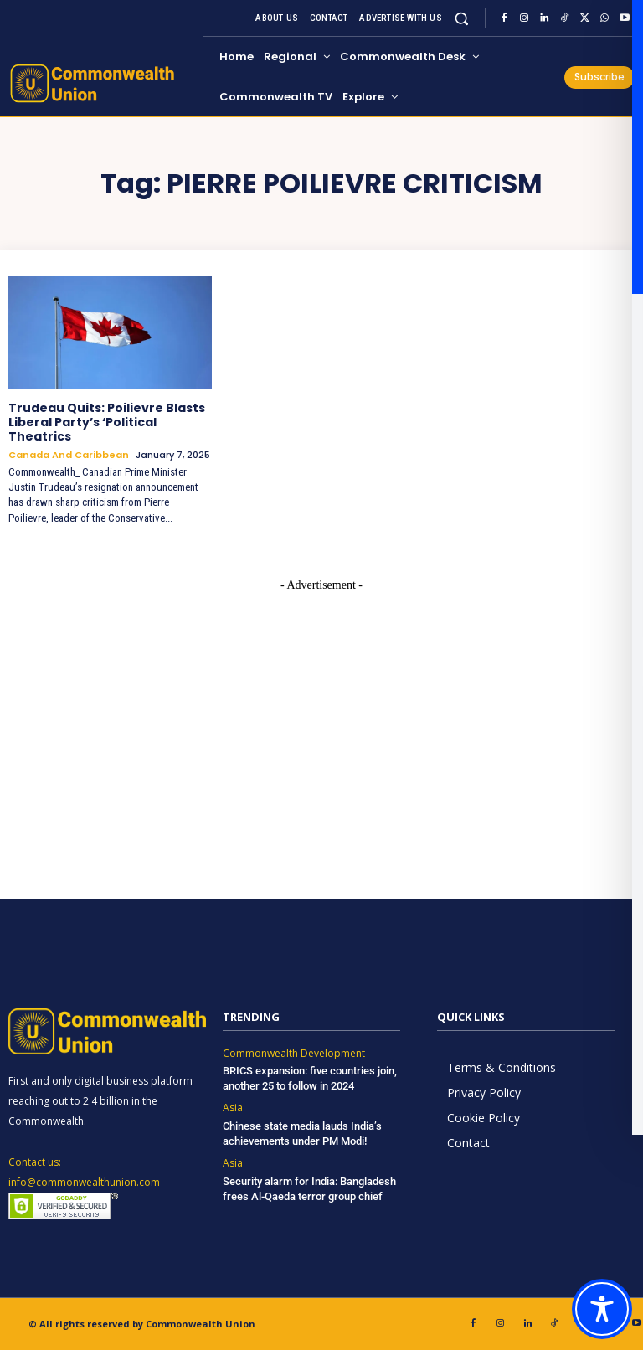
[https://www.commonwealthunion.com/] (103, 83)
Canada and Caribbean (68, 455)
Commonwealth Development (294, 1053)
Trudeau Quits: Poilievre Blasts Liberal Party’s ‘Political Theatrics (106, 422)
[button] (462, 18)
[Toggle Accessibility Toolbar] (602, 1308)
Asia (233, 1108)
